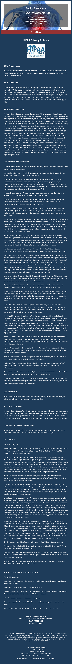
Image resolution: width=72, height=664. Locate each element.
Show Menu (36, 32)
